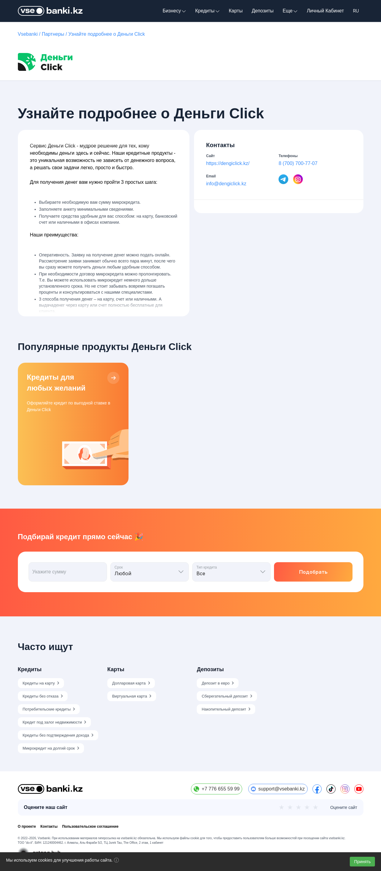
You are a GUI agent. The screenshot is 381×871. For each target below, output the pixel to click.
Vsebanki (28, 34)
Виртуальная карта (129, 696)
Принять (362, 861)
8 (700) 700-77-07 (298, 163)
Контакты (49, 826)
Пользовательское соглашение (90, 826)
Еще (290, 10)
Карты (236, 10)
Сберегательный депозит (225, 696)
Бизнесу (174, 10)
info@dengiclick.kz (226, 183)
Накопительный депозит (224, 709)
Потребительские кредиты (47, 709)
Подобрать (313, 572)
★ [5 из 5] (315, 807)
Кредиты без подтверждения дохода (56, 735)
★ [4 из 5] (307, 807)
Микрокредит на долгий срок (49, 748)
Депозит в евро (215, 683)
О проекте (27, 826)
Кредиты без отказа (40, 696)
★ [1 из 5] (282, 807)
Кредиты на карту (39, 683)
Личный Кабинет (325, 10)
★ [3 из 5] (299, 807)
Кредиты (207, 10)
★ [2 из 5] (290, 807)
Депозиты (262, 10)
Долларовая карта (129, 683)
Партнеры (53, 34)
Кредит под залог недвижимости (52, 722)
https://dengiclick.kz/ (227, 163)
